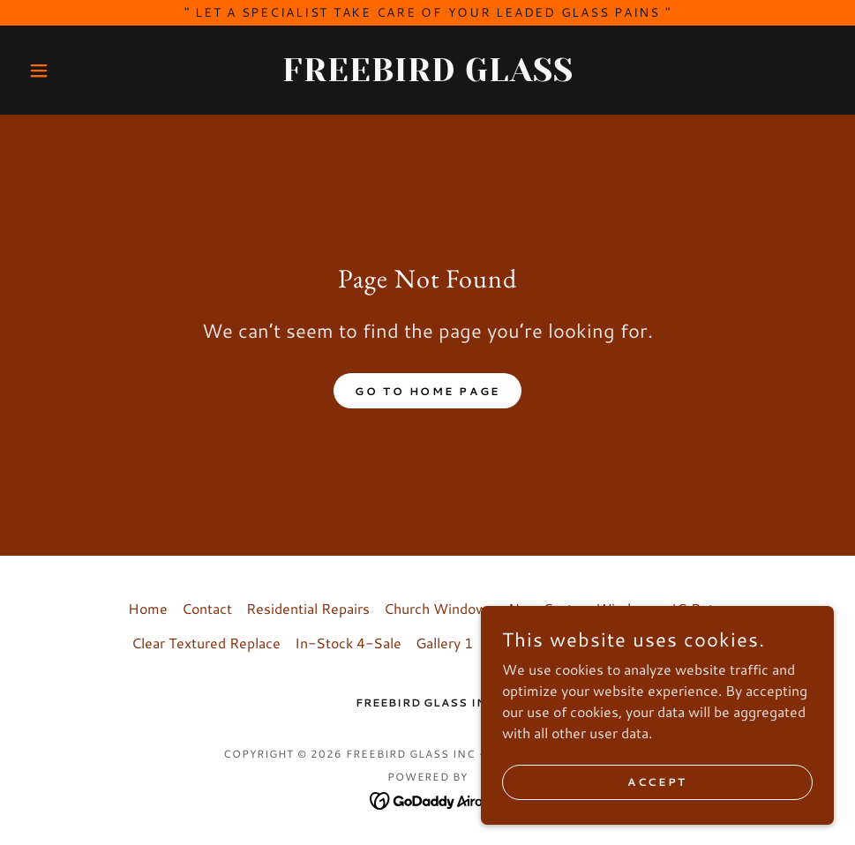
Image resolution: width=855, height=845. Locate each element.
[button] (82, 70)
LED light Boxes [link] (672, 642)
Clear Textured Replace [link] (206, 642)
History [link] (582, 642)
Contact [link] (207, 608)
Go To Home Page (427, 391)
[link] (427, 75)
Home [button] (148, 608)
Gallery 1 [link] (444, 642)
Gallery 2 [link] (515, 642)
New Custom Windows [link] (582, 608)
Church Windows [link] (439, 608)
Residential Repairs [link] (308, 608)
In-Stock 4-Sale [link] (348, 642)
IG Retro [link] (699, 608)
